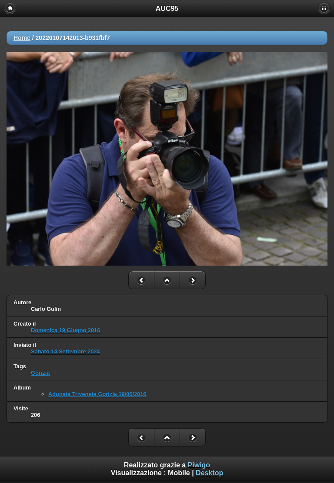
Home (21, 37)
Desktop (209, 472)
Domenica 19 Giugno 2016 (65, 330)
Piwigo (199, 465)
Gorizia (40, 373)
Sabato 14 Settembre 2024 (65, 351)
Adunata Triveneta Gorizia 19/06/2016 (97, 394)
